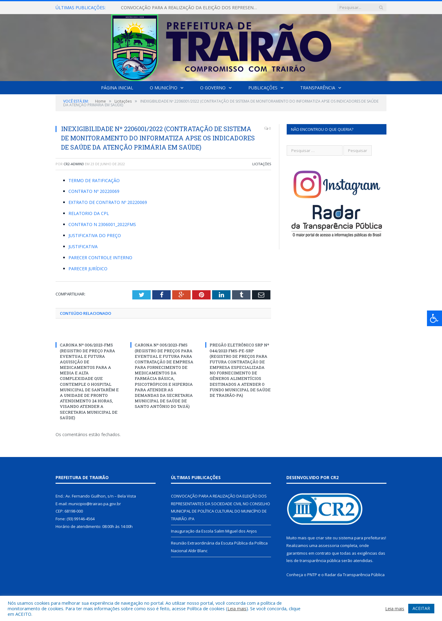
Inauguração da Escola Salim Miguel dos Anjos (214, 531)
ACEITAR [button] (421, 608)
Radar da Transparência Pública (355, 574)
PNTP (312, 574)
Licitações (261, 164)
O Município (163, 88)
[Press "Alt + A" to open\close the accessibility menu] (434, 318)
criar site (324, 538)
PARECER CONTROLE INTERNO (100, 257)
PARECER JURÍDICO (87, 268)
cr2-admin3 (74, 164)
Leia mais (236, 608)
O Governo (213, 88)
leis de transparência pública (313, 560)
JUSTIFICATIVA (83, 246)
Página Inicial (117, 88)
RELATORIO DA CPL (88, 213)
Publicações (262, 88)
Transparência (317, 88)
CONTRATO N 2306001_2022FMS (102, 224)
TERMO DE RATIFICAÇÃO (94, 180)
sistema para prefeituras (362, 538)
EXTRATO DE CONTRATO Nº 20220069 (107, 202)
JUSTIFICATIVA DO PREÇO (94, 235)
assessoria (328, 545)
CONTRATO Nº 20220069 (93, 191)
